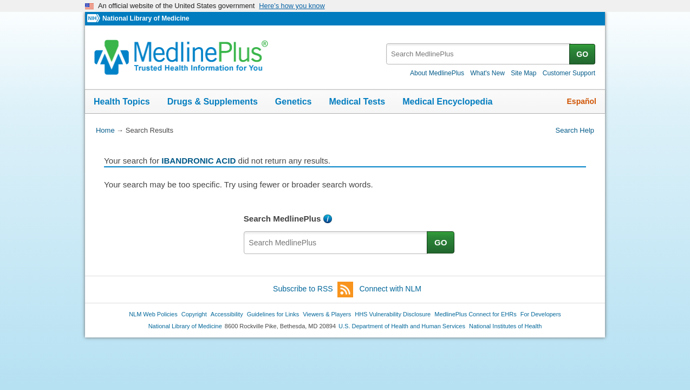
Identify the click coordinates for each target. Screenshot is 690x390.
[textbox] (478, 53)
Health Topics (122, 101)
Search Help (575, 130)
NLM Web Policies (153, 314)
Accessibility (227, 314)
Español (581, 101)
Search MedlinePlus (282, 218)
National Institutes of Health (505, 326)
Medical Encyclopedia (447, 101)
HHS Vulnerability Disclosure (393, 314)
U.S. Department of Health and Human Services (402, 326)
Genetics (293, 101)
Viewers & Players (327, 314)
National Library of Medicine (145, 18)
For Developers (540, 314)
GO (582, 54)
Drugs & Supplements (212, 101)
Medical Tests (357, 101)
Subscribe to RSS (313, 289)
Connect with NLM (390, 288)
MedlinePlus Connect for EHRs (475, 314)
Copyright (194, 314)
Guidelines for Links (273, 314)
